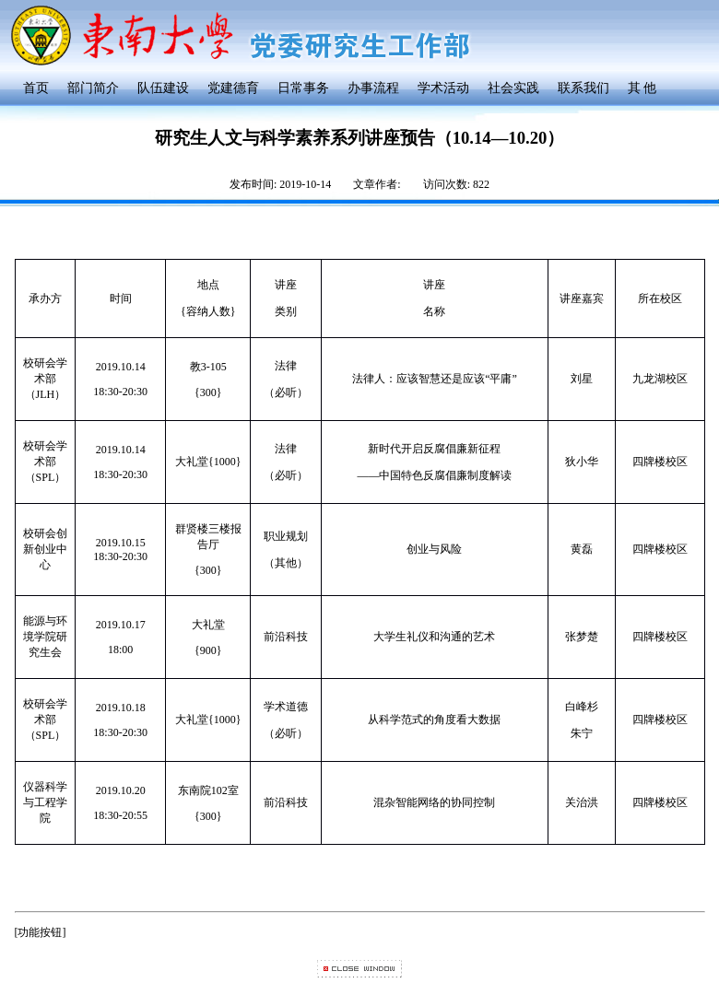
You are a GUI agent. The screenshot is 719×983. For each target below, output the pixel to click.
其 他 (642, 87)
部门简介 (93, 87)
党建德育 (233, 87)
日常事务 (303, 87)
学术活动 (443, 87)
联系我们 (583, 87)
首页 (36, 87)
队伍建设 (163, 87)
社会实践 (513, 87)
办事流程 (373, 87)
